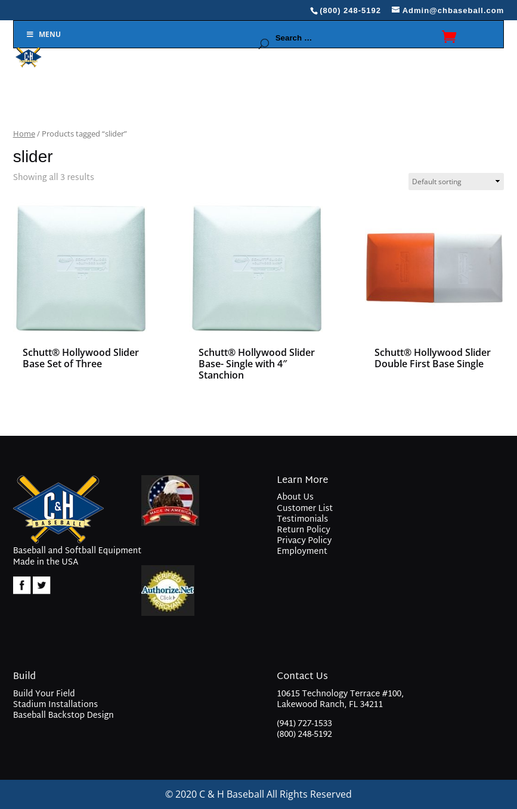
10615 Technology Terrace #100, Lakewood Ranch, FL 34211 (340, 700)
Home (24, 133)
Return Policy (303, 530)
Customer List (305, 508)
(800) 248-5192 (304, 734)
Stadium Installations (55, 705)
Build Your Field (44, 694)
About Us (295, 497)
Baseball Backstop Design (63, 715)
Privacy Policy (304, 541)
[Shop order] (456, 181)
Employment (302, 551)
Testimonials (302, 519)
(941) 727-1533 (304, 724)
